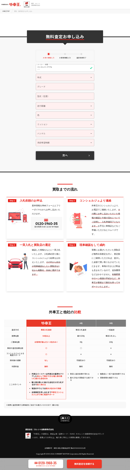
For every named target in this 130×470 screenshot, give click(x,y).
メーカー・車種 (42, 64)
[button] (65, 77)
